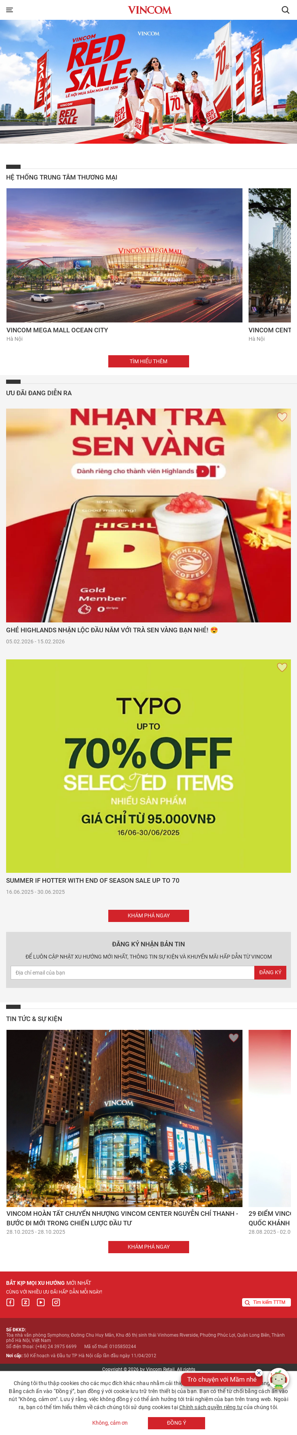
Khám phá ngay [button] (149, 915)
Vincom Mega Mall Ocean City (57, 330)
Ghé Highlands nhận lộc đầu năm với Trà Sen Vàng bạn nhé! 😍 (112, 630)
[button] (285, 9)
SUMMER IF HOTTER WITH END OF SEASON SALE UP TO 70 (93, 880)
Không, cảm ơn (110, 1423)
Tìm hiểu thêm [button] (148, 361)
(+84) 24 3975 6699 (56, 1346)
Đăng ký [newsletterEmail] (270, 972)
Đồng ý (176, 1423)
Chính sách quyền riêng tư (210, 1407)
